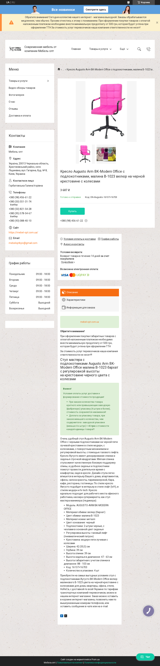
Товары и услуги (98, 49)
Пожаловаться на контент (70, 662)
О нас (12, 101)
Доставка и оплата (20, 115)
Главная (76, 49)
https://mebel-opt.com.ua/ (23, 232)
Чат (145, 656)
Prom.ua (96, 659)
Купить (72, 211)
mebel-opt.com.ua (89, 322)
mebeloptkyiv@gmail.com (23, 243)
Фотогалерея (16, 95)
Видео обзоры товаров (22, 87)
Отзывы (13, 108)
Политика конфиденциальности (100, 662)
